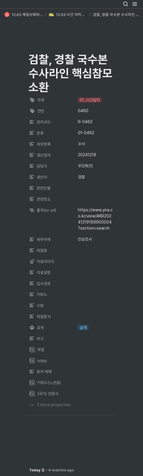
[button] (125, 4)
